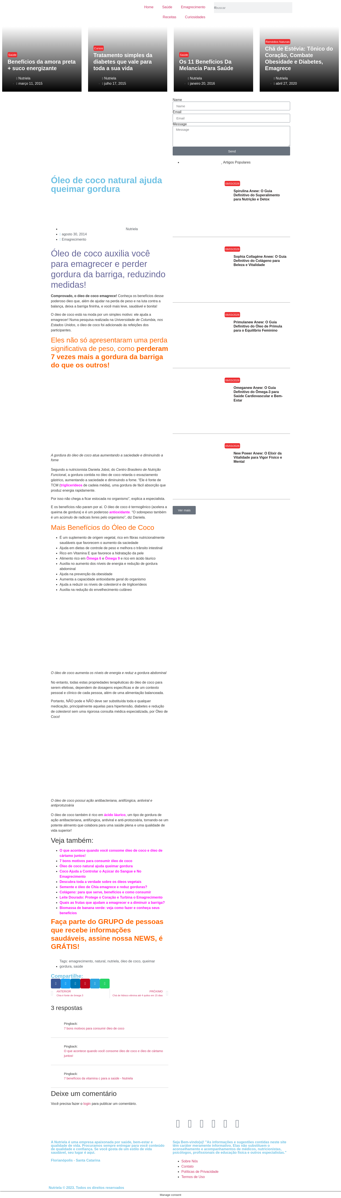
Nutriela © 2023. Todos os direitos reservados (86, 1188)
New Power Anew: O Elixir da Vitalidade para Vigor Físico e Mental (258, 457)
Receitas (169, 17)
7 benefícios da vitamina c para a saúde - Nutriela (98, 1078)
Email (177, 112)
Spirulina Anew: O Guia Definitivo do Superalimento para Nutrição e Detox (257, 195)
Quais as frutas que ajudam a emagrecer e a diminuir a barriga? (112, 902)
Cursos (98, 48)
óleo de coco (130, 961)
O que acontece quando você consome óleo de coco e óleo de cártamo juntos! (113, 1053)
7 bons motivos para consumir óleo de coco (96, 861)
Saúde (167, 7)
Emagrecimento (193, 7)
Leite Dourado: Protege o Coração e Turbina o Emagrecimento (111, 897)
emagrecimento (81, 961)
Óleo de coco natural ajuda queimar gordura (96, 866)
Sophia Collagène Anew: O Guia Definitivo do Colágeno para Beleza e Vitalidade (260, 261)
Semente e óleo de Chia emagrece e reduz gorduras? (103, 887)
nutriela (113, 961)
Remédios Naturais (278, 41)
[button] (56, 983)
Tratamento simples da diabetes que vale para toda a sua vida (123, 61)
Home (149, 7)
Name (177, 100)
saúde (78, 966)
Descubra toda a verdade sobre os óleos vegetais (100, 882)
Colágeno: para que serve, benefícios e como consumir (105, 892)
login (87, 1103)
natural (100, 961)
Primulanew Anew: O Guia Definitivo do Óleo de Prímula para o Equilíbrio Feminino (258, 326)
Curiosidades (195, 17)
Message (180, 124)
